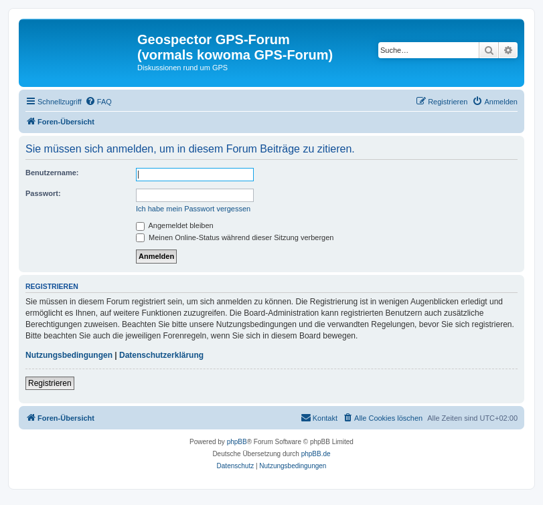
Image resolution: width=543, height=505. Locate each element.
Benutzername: (51, 173)
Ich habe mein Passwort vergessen (193, 209)
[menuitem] (98, 102)
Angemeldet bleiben (175, 225)
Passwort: (43, 193)
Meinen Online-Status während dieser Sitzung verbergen (234, 237)
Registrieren (50, 383)
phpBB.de (316, 454)
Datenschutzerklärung (161, 355)
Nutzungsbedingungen (68, 355)
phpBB (237, 441)
